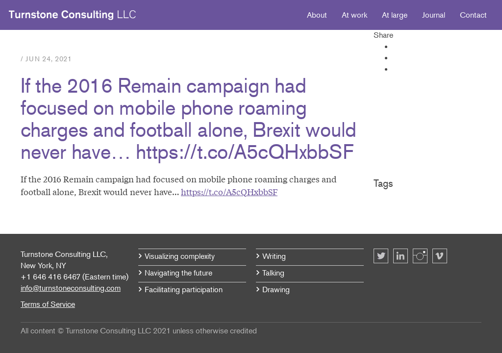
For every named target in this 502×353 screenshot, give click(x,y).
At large (394, 15)
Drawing (276, 289)
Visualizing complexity (180, 256)
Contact (473, 15)
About (317, 15)
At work (354, 15)
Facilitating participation (184, 289)
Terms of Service (48, 304)
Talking (273, 272)
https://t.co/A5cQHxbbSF (229, 191)
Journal (433, 15)
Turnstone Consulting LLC (72, 15)
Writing (274, 256)
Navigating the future (178, 272)
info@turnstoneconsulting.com (71, 288)
